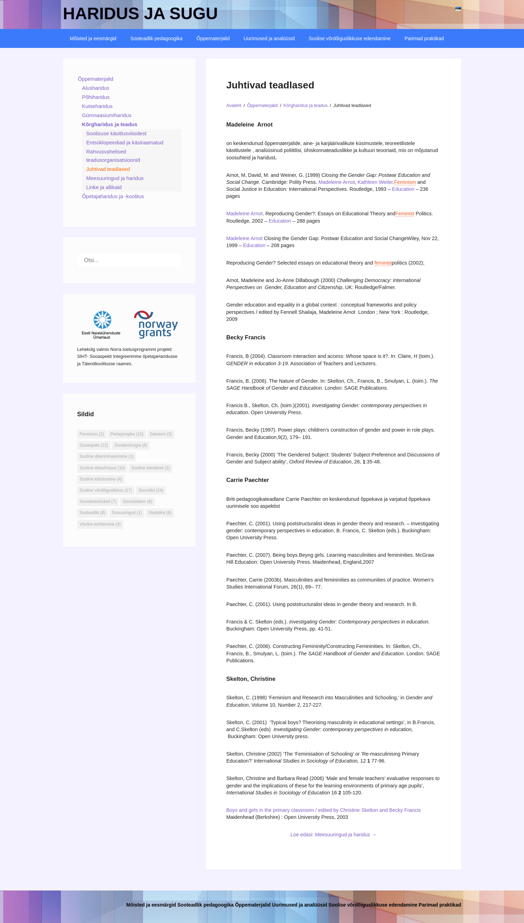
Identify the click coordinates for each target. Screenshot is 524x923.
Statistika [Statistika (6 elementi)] (160, 512)
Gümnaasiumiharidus (107, 115)
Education (403, 189)
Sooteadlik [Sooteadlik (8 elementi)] (92, 512)
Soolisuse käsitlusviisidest (116, 133)
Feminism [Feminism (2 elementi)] (92, 434)
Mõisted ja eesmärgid (93, 38)
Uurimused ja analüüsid (268, 38)
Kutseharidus (97, 106)
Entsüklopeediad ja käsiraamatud (124, 142)
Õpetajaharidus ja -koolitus (113, 196)
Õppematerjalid (213, 38)
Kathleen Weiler (375, 182)
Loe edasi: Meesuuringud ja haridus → (333, 834)
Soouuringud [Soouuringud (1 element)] (127, 512)
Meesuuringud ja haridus (115, 178)
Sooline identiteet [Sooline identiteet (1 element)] (150, 468)
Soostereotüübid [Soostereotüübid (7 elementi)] (98, 501)
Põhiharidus (96, 97)
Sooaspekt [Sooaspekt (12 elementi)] (94, 445)
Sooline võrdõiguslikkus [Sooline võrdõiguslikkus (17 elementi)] (106, 490)
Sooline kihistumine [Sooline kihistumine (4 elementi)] (101, 479)
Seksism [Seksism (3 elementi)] (161, 434)
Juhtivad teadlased (108, 169)
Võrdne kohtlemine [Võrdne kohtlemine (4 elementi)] (100, 524)
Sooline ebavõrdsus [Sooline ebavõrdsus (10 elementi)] (102, 468)
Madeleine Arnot (337, 182)
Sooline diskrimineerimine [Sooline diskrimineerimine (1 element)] (107, 456)
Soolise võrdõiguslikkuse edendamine (350, 38)
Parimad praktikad (424, 38)
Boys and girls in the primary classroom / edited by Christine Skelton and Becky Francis (324, 810)
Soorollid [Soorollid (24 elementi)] (150, 490)
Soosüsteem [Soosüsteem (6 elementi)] (137, 501)
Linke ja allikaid (104, 187)
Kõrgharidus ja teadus (109, 124)
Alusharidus (95, 88)
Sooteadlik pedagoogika (156, 38)
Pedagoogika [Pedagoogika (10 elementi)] (127, 434)
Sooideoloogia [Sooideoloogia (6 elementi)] (130, 445)
